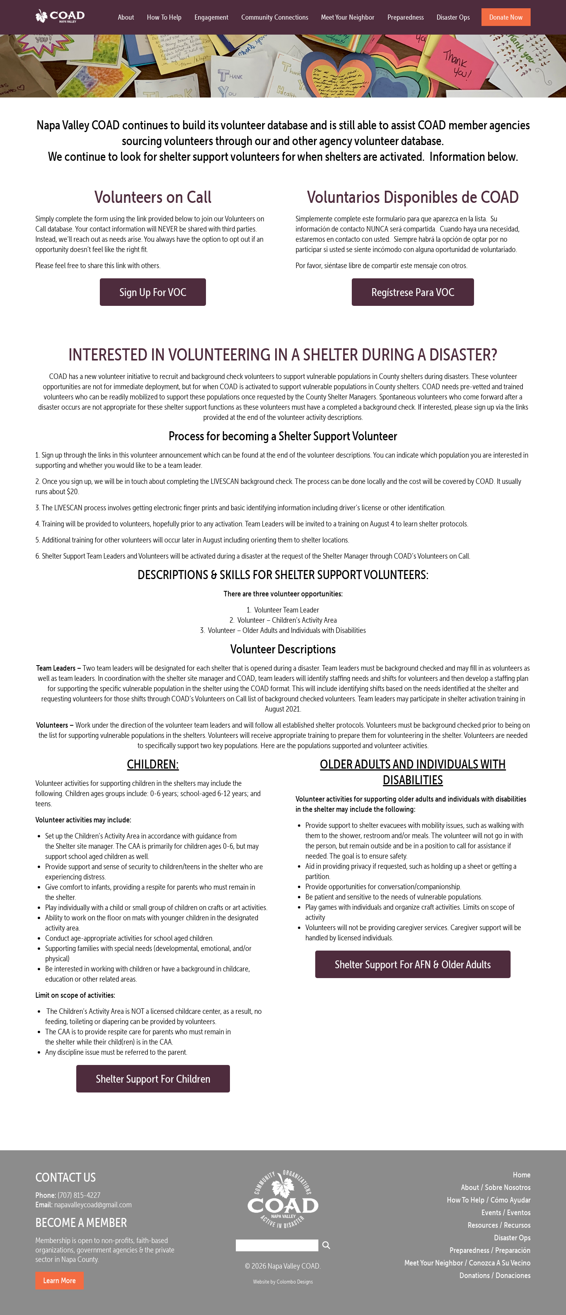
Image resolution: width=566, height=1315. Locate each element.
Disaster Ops (453, 17)
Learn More (59, 1280)
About (126, 17)
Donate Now (506, 17)
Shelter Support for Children (153, 1078)
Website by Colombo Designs (283, 1281)
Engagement (211, 17)
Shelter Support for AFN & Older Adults (413, 964)
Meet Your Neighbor (348, 17)
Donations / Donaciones (495, 1275)
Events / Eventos (506, 1212)
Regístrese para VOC (412, 292)
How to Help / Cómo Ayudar (489, 1200)
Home (522, 1174)
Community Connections (274, 17)
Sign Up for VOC (152, 292)
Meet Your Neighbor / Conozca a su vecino (467, 1262)
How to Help (164, 17)
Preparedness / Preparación (490, 1250)
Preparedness (406, 17)
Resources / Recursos (499, 1225)
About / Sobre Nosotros (496, 1187)
